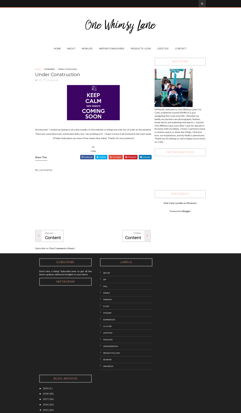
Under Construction (167, 330)
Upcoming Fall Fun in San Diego (173, 314)
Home (57, 48)
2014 (158, 371)
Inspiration (105, 319)
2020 (158, 272)
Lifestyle (163, 48)
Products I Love (141, 48)
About (71, 48)
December (163, 298)
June (160, 353)
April (160, 359)
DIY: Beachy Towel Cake (169, 325)
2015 (158, 293)
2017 (158, 283)
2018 (158, 277)
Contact (181, 48)
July (160, 348)
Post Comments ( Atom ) (63, 248)
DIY (100, 279)
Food (102, 306)
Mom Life (87, 48)
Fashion (103, 299)
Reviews (103, 360)
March (161, 364)
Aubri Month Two (166, 319)
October (162, 304)
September (164, 309)
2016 (158, 288)
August (162, 342)
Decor (102, 273)
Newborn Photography (169, 336)
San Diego (104, 366)
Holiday (103, 313)
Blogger (186, 211)
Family (102, 293)
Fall (101, 286)
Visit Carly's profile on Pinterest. (179, 203)
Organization (106, 346)
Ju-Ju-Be (103, 326)
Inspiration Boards (111, 48)
